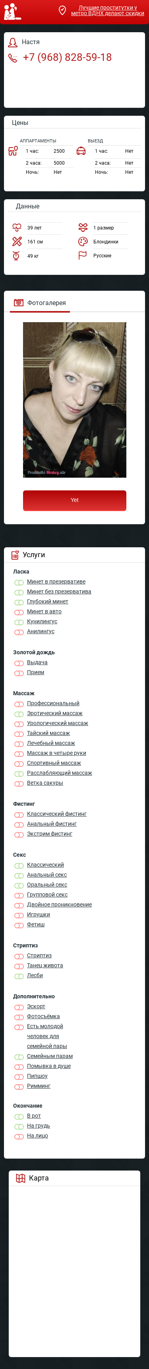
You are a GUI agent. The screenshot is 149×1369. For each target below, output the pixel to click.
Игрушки (38, 914)
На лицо (37, 1135)
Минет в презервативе (56, 581)
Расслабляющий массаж (59, 773)
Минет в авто (44, 611)
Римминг (38, 1086)
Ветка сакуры (45, 783)
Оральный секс (47, 884)
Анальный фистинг (52, 824)
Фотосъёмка (43, 1016)
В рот (34, 1115)
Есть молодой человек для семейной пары (47, 1036)
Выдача (37, 662)
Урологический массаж (57, 723)
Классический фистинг (57, 814)
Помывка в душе (49, 1066)
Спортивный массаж (54, 763)
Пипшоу (37, 1076)
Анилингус (40, 631)
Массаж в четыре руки (56, 753)
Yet (75, 500)
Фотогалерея (40, 303)
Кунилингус (42, 621)
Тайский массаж (48, 733)
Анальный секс (47, 874)
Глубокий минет (47, 601)
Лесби (35, 975)
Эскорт (36, 1006)
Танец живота (45, 965)
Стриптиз (39, 955)
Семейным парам (50, 1056)
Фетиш (36, 924)
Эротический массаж (55, 713)
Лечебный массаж (51, 743)
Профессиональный (53, 703)
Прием (35, 672)
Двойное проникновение (59, 904)
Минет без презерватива (59, 591)
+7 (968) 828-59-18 (60, 57)
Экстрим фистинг (49, 833)
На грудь (38, 1125)
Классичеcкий (45, 864)
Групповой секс (47, 894)
